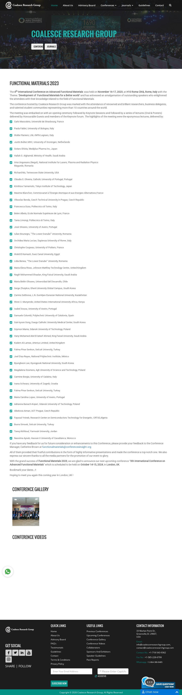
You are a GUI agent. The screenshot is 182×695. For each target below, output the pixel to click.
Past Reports (93, 659)
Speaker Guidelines (96, 655)
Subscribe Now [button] (59, 683)
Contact (159, 5)
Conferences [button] (108, 5)
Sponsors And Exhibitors (98, 651)
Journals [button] (127, 5)
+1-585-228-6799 (153, 657)
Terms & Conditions (60, 659)
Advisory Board (86, 5)
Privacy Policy (57, 663)
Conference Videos (96, 643)
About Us (68, 5)
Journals (51, 46)
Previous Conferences (97, 631)
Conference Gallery (96, 639)
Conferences (39, 46)
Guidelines (144, 5)
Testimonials (57, 647)
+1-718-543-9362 (157, 652)
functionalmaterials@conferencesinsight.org (66, 446)
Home (54, 5)
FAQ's (53, 643)
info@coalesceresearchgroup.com (153, 644)
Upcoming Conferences (98, 635)
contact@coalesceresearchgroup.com (155, 647)
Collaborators (93, 647)
